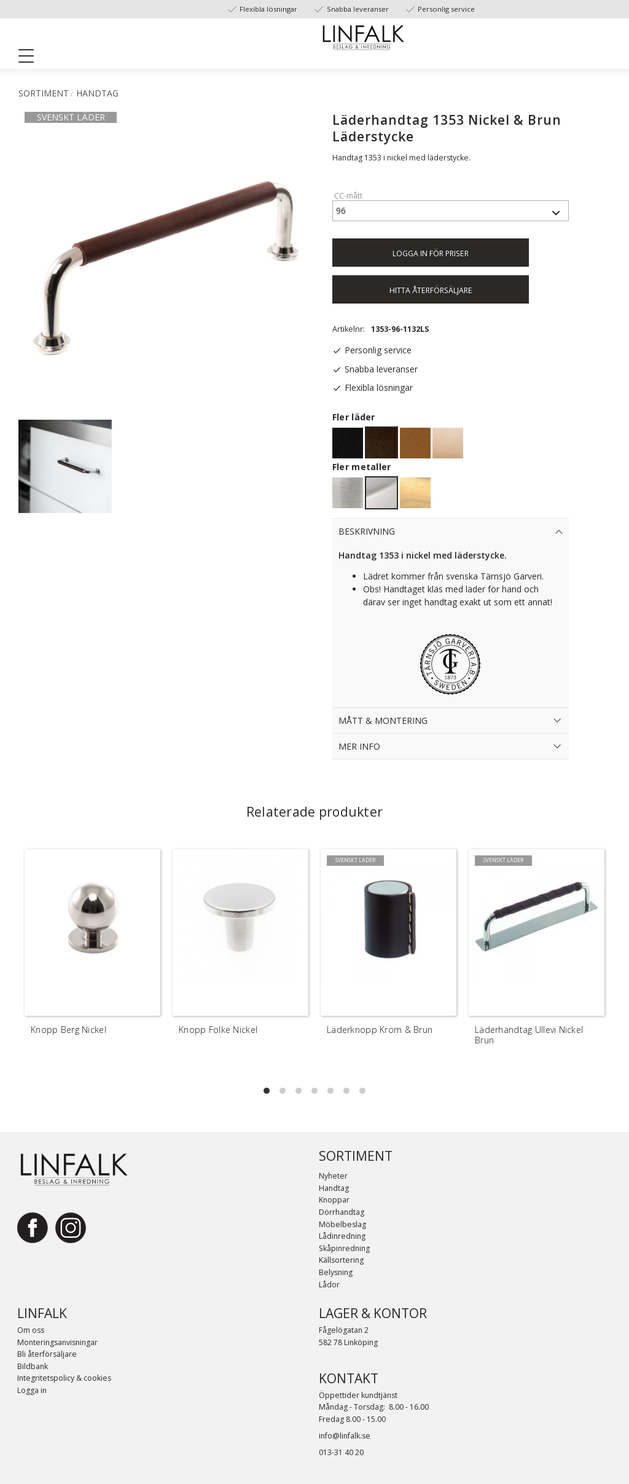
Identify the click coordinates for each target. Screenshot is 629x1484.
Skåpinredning (344, 1248)
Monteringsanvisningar (57, 1342)
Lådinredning (342, 1236)
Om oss (30, 1330)
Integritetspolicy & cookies (64, 1378)
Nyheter (333, 1176)
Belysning (336, 1272)
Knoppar (334, 1200)
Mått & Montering (383, 720)
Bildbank (32, 1366)
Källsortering (341, 1260)
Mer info (359, 746)
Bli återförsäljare (47, 1354)
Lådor (329, 1284)
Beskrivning (366, 531)
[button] (30, 58)
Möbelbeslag (342, 1224)
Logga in (32, 1390)
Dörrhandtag (341, 1212)
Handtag (334, 1188)
